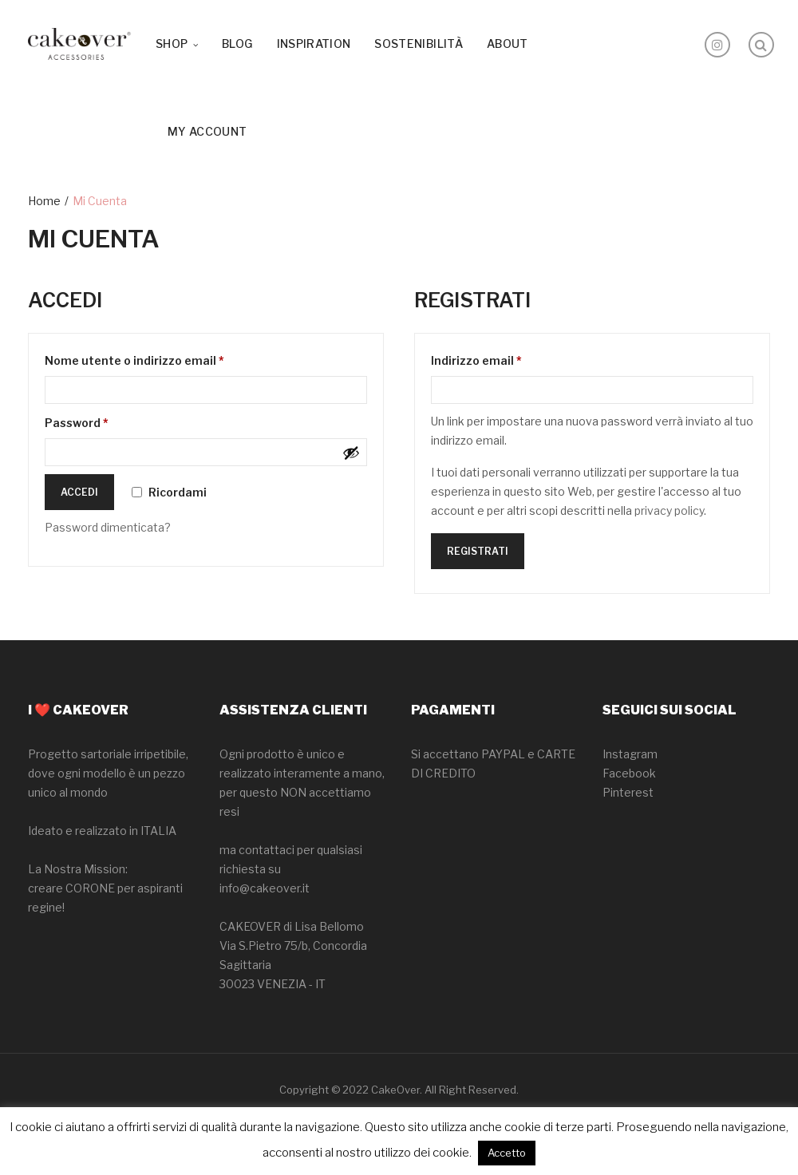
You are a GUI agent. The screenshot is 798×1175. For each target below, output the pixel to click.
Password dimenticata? (108, 527)
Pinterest (628, 792)
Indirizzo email (503, 358)
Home (44, 201)
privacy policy (669, 510)
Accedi (79, 492)
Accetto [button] (507, 1152)
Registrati (477, 551)
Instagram (630, 754)
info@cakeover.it (264, 888)
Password (103, 420)
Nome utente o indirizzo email (161, 358)
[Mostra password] (351, 452)
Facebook (629, 773)
